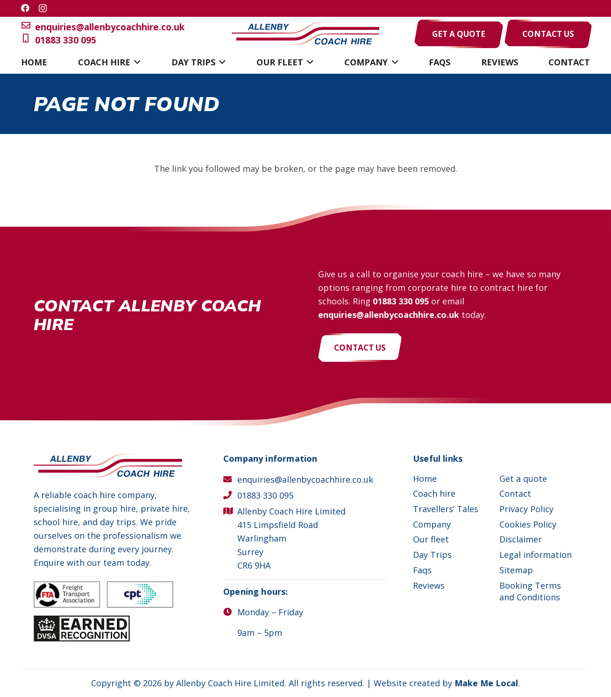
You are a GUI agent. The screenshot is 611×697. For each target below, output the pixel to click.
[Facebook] (25, 8)
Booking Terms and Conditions (530, 591)
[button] (135, 62)
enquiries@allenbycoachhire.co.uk (103, 27)
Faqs (422, 570)
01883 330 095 (58, 40)
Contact (515, 493)
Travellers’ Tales (445, 508)
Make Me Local (486, 683)
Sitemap (516, 570)
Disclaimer (520, 539)
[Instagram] (43, 8)
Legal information (535, 554)
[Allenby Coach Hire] (305, 34)
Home (425, 478)
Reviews (429, 585)
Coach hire (434, 493)
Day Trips (432, 554)
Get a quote (523, 478)
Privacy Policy (526, 508)
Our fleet (431, 539)
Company (432, 524)
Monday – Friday (270, 612)
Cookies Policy (527, 524)
